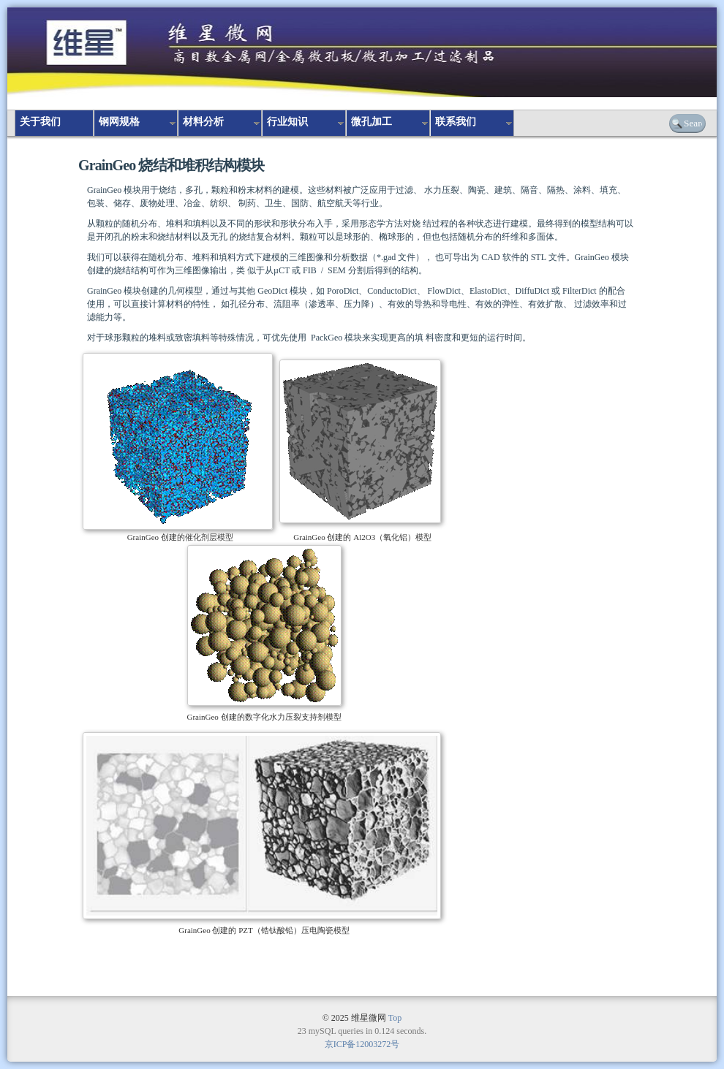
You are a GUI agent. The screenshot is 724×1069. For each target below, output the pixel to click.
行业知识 (287, 121)
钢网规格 (119, 121)
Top (395, 1018)
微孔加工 (371, 121)
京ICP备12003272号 (362, 1044)
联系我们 (455, 121)
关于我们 (40, 121)
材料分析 (203, 121)
